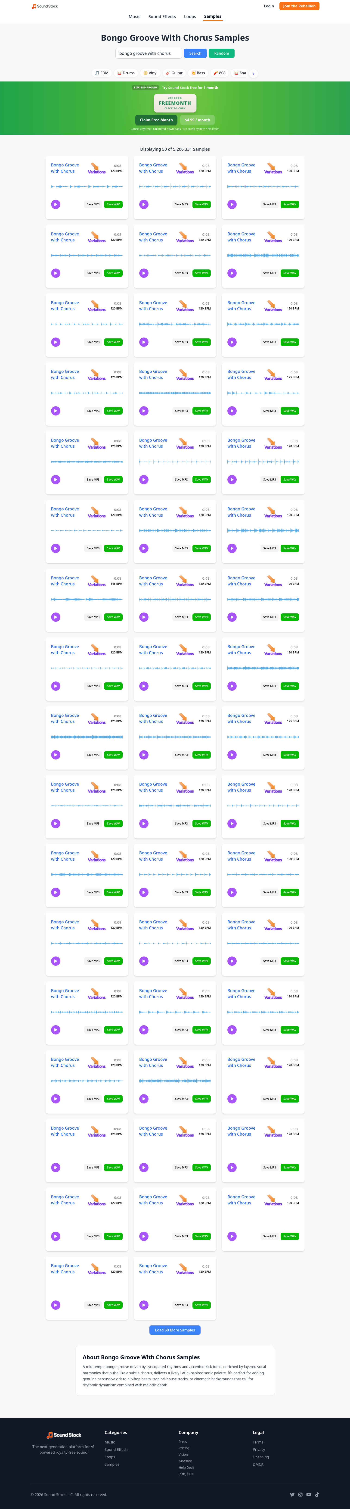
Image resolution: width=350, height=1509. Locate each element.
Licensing (261, 1456)
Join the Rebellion (299, 6)
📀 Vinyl (150, 72)
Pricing (184, 1448)
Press (183, 1441)
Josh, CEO (186, 1474)
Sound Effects (162, 16)
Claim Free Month (156, 119)
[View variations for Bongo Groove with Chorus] (96, 168)
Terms (258, 1442)
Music (134, 16)
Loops (190, 16)
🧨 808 (220, 72)
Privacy (259, 1449)
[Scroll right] (253, 73)
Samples (212, 16)
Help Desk (186, 1467)
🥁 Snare (242, 72)
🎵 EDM (101, 72)
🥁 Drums (126, 72)
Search (195, 53)
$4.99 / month (197, 119)
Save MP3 (93, 204)
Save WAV (113, 204)
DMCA (258, 1464)
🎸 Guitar (174, 72)
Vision (183, 1454)
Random (221, 53)
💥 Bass (198, 72)
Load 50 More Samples (175, 1330)
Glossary (185, 1461)
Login (269, 6)
